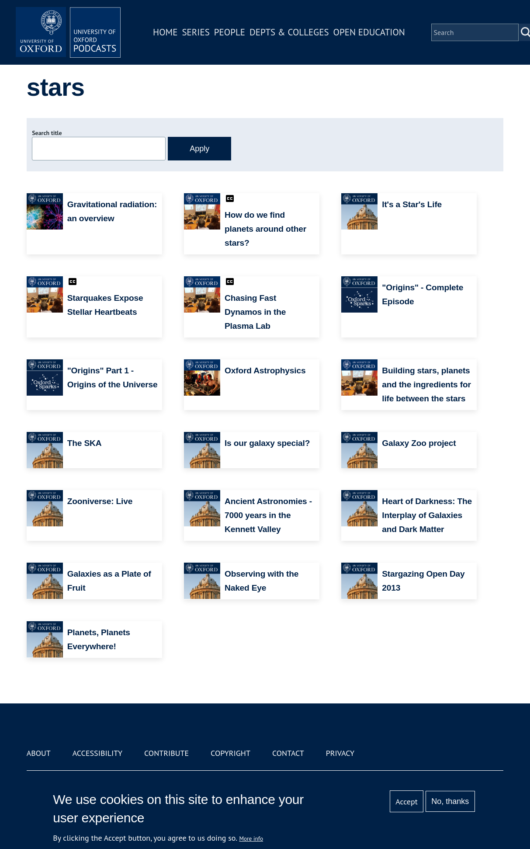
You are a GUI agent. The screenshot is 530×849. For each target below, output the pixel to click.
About (39, 753)
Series (195, 32)
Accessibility (97, 753)
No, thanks (450, 801)
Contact (288, 753)
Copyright (230, 753)
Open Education (369, 32)
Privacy (340, 753)
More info (251, 838)
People (229, 32)
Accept (406, 802)
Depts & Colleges (289, 32)
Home (165, 32)
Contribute (166, 753)
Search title (47, 133)
